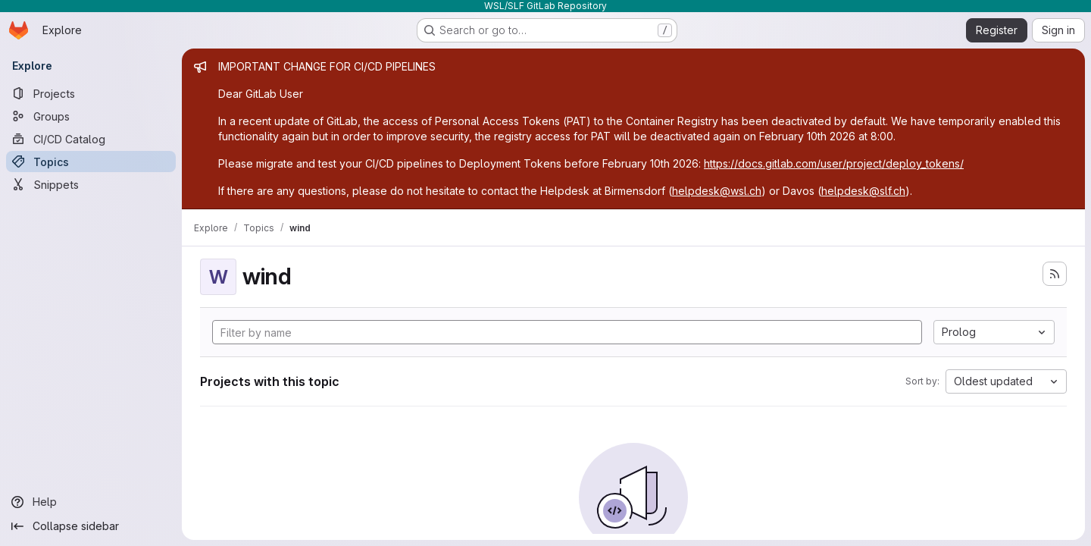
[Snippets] (91, 184)
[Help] (91, 502)
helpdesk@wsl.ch (716, 190)
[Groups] (91, 116)
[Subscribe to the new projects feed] (1055, 274)
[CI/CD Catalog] (91, 138)
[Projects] (91, 93)
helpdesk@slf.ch (863, 190)
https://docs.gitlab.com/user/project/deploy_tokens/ (834, 163)
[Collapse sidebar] (91, 526)
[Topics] (91, 161)
